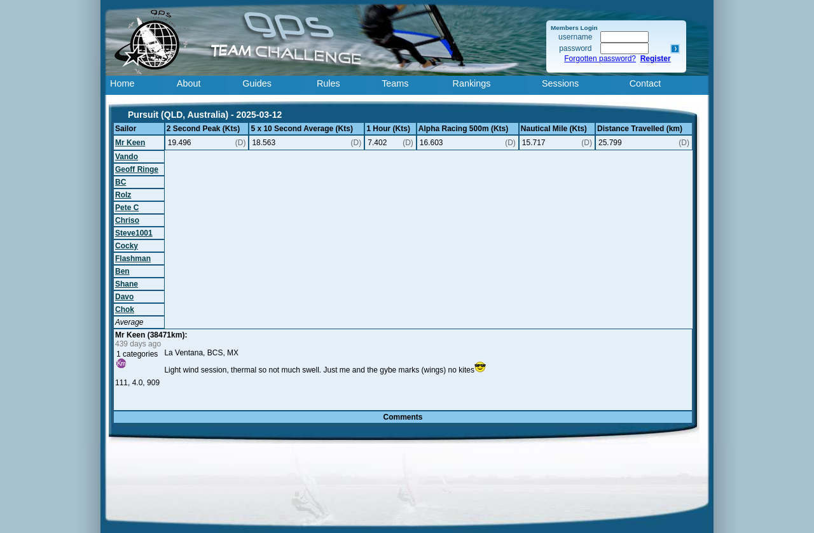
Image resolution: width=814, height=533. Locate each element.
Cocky (126, 245)
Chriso (127, 220)
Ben (122, 271)
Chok (124, 309)
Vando (126, 156)
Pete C (127, 207)
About (189, 83)
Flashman (133, 258)
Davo (124, 296)
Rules (328, 83)
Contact (645, 83)
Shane (126, 284)
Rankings (472, 83)
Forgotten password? (600, 58)
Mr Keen (130, 142)
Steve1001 (134, 233)
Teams (395, 83)
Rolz (123, 194)
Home (122, 83)
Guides (257, 83)
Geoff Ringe (136, 169)
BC (120, 182)
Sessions (560, 83)
